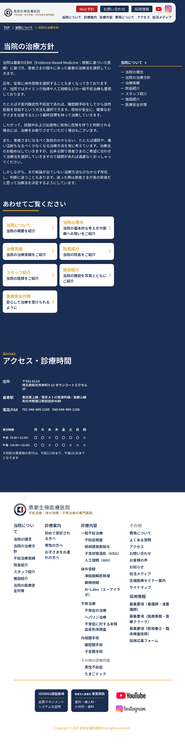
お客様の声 (139, 560)
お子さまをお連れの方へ (57, 554)
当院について (71, 17)
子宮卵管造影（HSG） (103, 553)
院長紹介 (132, 88)
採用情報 (142, 9)
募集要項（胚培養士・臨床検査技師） (149, 631)
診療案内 (90, 17)
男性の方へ (54, 545)
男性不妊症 (94, 667)
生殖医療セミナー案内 (148, 580)
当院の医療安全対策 (24, 587)
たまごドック (95, 673)
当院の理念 (134, 72)
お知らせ (137, 567)
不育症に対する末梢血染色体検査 (101, 626)
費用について (125, 17)
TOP (6, 27)
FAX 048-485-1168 (66, 409)
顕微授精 (92, 582)
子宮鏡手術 (94, 651)
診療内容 (106, 17)
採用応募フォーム (144, 640)
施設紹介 (132, 99)
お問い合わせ (114, 9)
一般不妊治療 (92, 533)
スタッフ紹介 (136, 93)
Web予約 (86, 9)
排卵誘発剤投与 (97, 546)
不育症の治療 (95, 610)
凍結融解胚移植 (97, 575)
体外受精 (88, 569)
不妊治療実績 (24, 558)
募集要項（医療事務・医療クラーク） (149, 618)
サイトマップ (140, 587)
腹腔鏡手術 (94, 644)
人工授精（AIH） (98, 560)
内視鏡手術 (90, 638)
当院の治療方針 (138, 77)
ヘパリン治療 (95, 617)
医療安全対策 (136, 104)
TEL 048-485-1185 (36, 409)
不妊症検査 (94, 539)
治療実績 (132, 82)
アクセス (143, 17)
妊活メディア (162, 17)
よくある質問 (140, 539)
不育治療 (88, 603)
